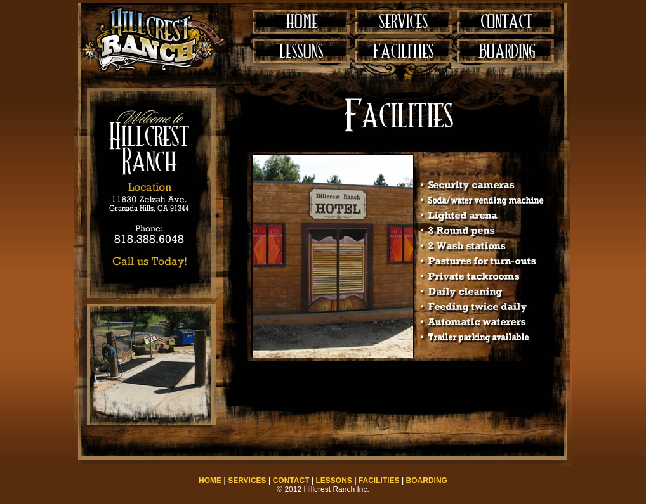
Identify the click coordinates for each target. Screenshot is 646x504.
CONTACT (291, 480)
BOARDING (426, 480)
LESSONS (333, 480)
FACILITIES (379, 480)
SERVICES (247, 480)
